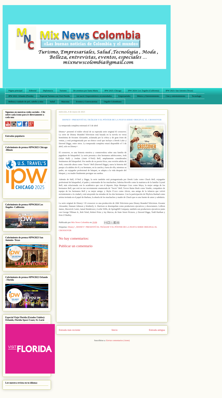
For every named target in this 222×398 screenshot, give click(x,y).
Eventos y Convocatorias (86, 101)
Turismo (63, 90)
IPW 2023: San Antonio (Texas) (179, 90)
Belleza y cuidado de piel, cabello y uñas (26, 101)
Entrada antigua (157, 329)
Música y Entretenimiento (148, 96)
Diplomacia (48, 90)
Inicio (115, 329)
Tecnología (196, 96)
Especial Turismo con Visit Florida (55, 96)
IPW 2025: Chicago (112, 90)
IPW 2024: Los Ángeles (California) (143, 90)
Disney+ (71, 227)
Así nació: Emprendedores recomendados (94, 96)
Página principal (15, 90)
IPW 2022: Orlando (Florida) (21, 96)
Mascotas (65, 101)
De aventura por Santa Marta (85, 90)
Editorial (32, 90)
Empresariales (124, 96)
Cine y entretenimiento (175, 96)
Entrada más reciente (69, 329)
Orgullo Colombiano (113, 101)
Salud (52, 101)
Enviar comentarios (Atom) (118, 340)
